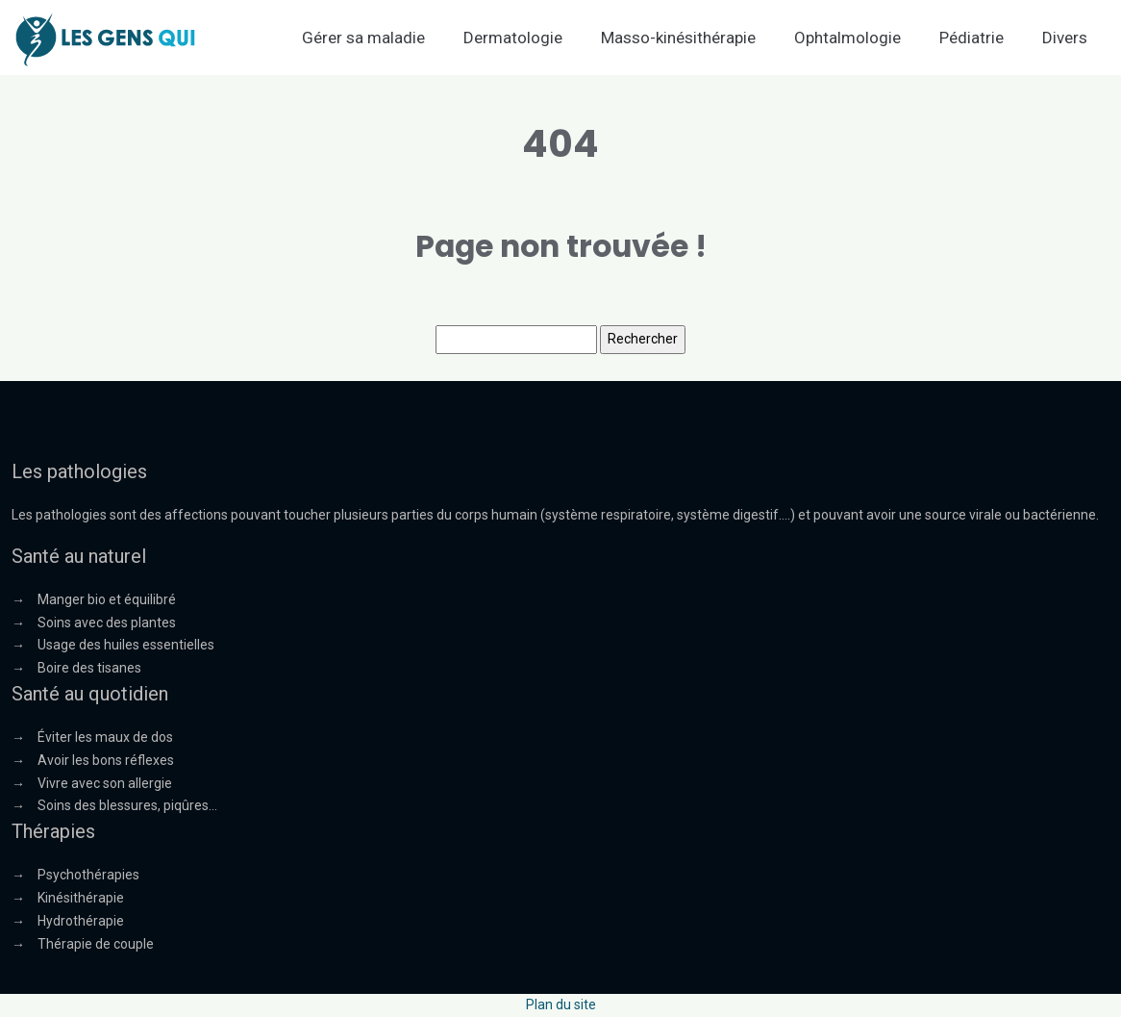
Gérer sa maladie (363, 37)
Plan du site (561, 1004)
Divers (1064, 37)
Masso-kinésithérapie (678, 37)
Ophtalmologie (847, 37)
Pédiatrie (971, 37)
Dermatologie (512, 37)
